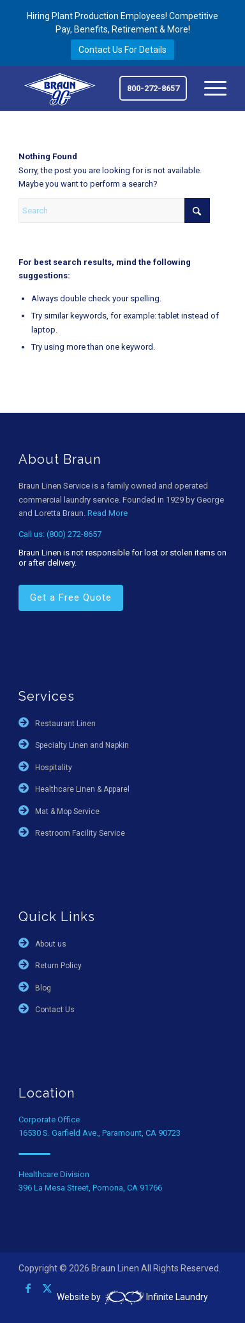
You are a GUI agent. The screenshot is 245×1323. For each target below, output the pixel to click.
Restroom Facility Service (80, 833)
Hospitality (53, 767)
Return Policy (58, 965)
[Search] (114, 210)
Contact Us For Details (122, 50)
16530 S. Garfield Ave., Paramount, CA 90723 (100, 1133)
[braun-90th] (60, 88)
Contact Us (55, 1009)
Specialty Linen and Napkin (82, 745)
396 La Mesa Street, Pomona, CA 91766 (90, 1187)
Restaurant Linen (65, 723)
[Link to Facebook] (28, 1288)
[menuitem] (208, 88)
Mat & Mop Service (67, 811)
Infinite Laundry (155, 1297)
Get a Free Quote (71, 597)
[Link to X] (47, 1288)
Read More (107, 513)
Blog (43, 987)
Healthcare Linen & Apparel (82, 789)
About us (50, 944)
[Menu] (208, 88)
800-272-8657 (153, 88)
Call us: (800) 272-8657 (60, 534)
